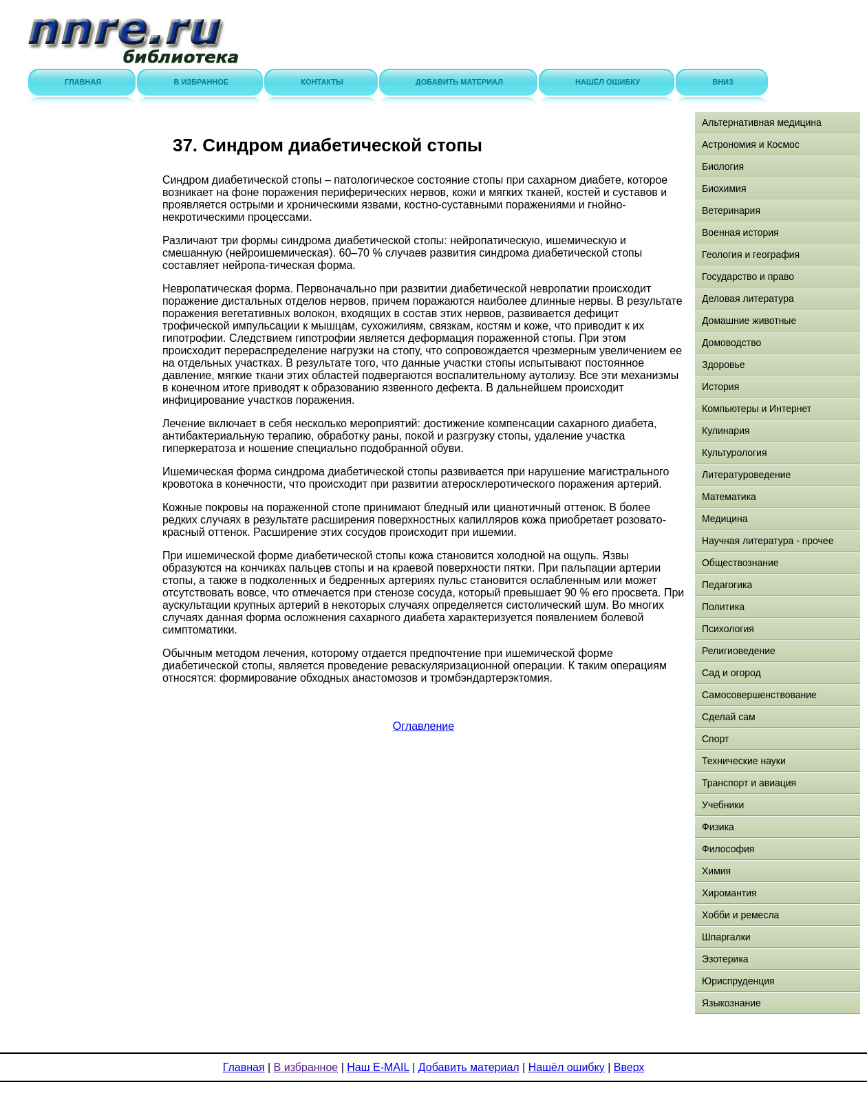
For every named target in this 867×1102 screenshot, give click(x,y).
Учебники (723, 804)
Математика (729, 496)
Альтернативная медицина (762, 122)
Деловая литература (748, 298)
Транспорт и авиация (749, 782)
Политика (723, 606)
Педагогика (727, 584)
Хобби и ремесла (740, 914)
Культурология (734, 452)
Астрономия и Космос (751, 144)
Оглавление (423, 726)
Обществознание (740, 562)
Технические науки (744, 760)
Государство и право (748, 276)
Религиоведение (738, 650)
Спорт (715, 738)
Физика (718, 826)
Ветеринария (731, 210)
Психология (728, 628)
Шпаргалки (726, 936)
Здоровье (723, 364)
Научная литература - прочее (767, 540)
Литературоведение (746, 474)
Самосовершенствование (759, 694)
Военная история (740, 232)
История (720, 386)
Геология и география (751, 254)
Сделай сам (729, 716)
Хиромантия (729, 892)
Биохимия (724, 188)
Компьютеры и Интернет (756, 408)
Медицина (725, 518)
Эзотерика (725, 958)
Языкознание (731, 1002)
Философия (728, 848)
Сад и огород (731, 672)
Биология (723, 166)
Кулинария (726, 430)
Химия (716, 870)
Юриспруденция (738, 980)
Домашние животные (749, 320)
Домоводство (731, 342)
